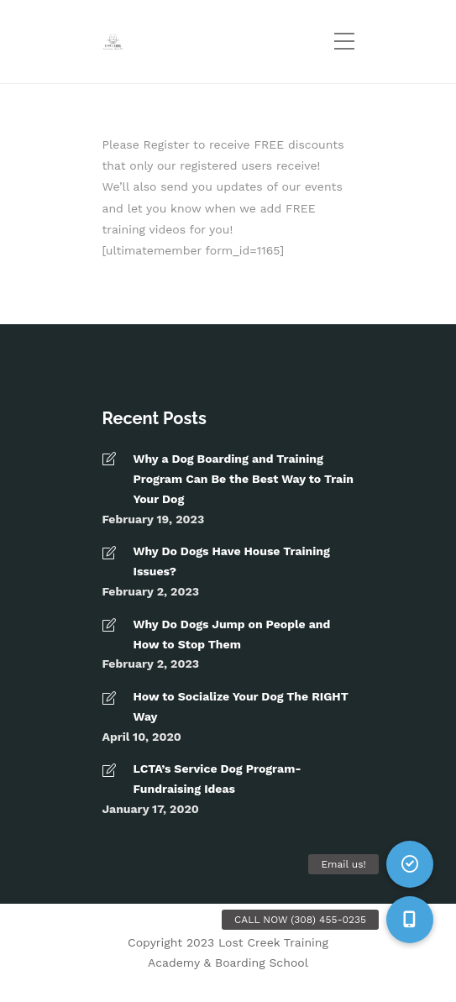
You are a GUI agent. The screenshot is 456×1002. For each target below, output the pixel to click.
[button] (409, 919)
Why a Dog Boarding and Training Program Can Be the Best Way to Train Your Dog (244, 479)
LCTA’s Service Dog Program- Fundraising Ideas (217, 778)
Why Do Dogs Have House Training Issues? (232, 561)
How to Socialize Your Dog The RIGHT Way (241, 706)
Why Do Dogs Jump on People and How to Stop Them (232, 634)
